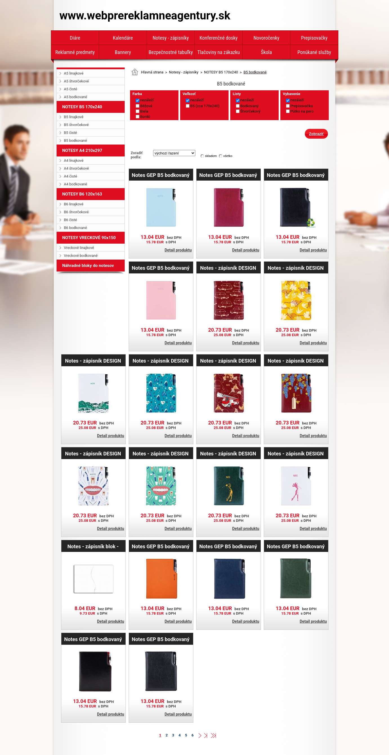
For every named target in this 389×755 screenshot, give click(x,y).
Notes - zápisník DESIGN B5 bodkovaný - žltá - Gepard (296, 268)
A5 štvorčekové (76, 81)
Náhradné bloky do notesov (88, 265)
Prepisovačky (314, 38)
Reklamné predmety (75, 52)
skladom (211, 156)
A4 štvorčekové (76, 168)
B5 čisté (70, 133)
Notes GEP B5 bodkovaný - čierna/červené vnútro (93, 639)
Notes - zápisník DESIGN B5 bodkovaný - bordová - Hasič (228, 360)
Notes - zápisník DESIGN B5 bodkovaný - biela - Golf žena (296, 453)
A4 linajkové (74, 160)
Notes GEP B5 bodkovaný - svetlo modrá (160, 175)
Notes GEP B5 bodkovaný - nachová (228, 175)
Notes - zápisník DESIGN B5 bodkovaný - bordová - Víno (296, 360)
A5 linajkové (74, 73)
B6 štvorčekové (76, 212)
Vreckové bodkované (81, 255)
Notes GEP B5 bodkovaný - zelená (296, 546)
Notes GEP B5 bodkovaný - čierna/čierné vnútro (160, 639)
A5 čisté (70, 89)
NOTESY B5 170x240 (82, 106)
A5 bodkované (75, 97)
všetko (227, 156)
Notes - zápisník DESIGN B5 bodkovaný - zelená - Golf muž (228, 453)
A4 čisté (70, 176)
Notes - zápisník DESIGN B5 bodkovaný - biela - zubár (93, 453)
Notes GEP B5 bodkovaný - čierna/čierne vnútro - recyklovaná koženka (296, 175)
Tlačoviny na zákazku (218, 52)
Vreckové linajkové (79, 248)
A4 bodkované (75, 184)
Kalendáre (123, 38)
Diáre (75, 38)
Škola (266, 52)
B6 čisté (70, 220)
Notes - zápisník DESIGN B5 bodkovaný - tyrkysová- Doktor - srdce (160, 360)
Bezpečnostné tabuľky (171, 52)
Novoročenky (266, 38)
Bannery (123, 52)
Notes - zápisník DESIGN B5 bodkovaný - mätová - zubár (160, 453)
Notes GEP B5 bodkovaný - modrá (228, 546)
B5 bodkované (75, 140)
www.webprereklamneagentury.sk (144, 15)
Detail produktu (178, 250)
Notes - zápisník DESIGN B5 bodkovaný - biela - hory (93, 360)
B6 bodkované (75, 228)
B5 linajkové (73, 117)
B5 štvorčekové (76, 125)
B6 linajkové (73, 204)
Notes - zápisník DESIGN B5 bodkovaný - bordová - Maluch (228, 268)
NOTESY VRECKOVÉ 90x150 (89, 237)
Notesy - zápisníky (171, 38)
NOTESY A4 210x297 (82, 150)
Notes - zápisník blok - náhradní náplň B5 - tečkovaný (93, 546)
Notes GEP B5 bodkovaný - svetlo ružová (160, 268)
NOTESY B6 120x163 (82, 194)
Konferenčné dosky (219, 38)
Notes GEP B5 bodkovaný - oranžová (160, 546)
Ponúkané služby (314, 52)
